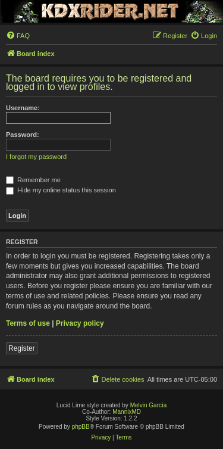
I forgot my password (36, 156)
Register (21, 348)
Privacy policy (80, 323)
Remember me (33, 179)
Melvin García (148, 405)
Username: (23, 107)
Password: (22, 134)
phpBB (81, 426)
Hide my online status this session (61, 190)
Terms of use (28, 323)
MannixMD (126, 412)
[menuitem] (18, 36)
